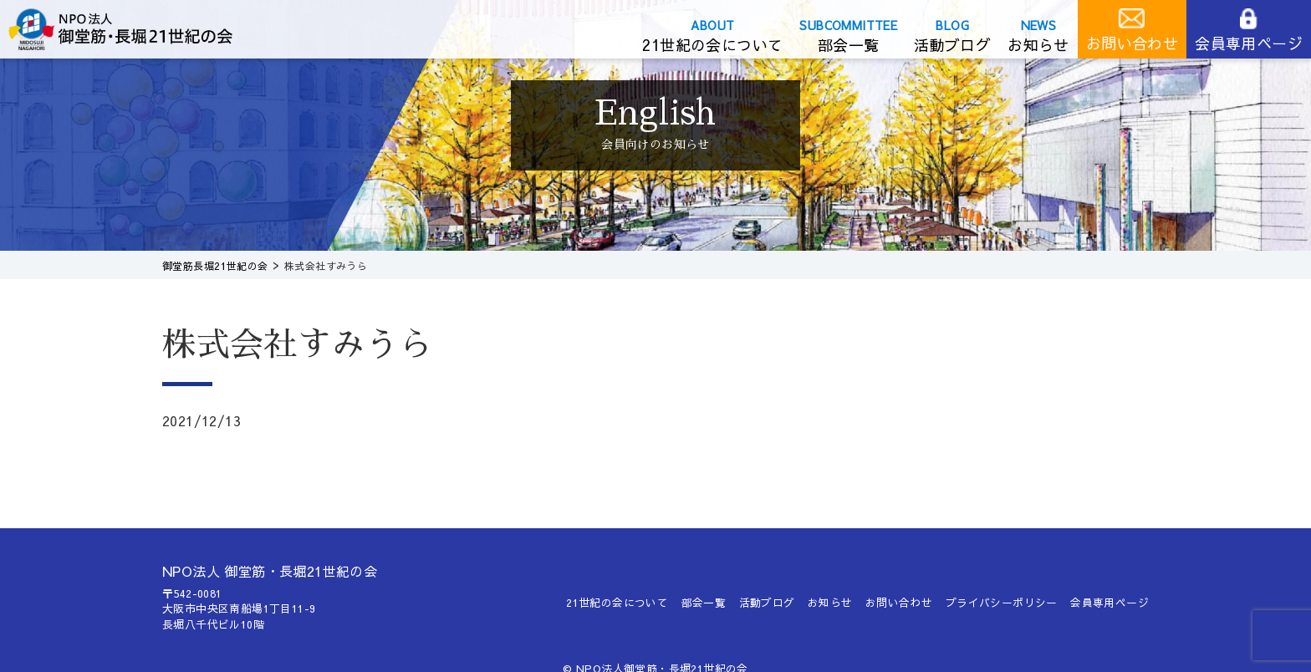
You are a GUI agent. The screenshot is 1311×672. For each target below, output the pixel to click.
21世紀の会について (712, 44)
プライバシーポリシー (1002, 602)
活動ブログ (952, 44)
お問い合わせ (1132, 43)
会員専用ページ (1249, 43)
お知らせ (1038, 44)
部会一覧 (849, 44)
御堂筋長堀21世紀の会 (133, 29)
